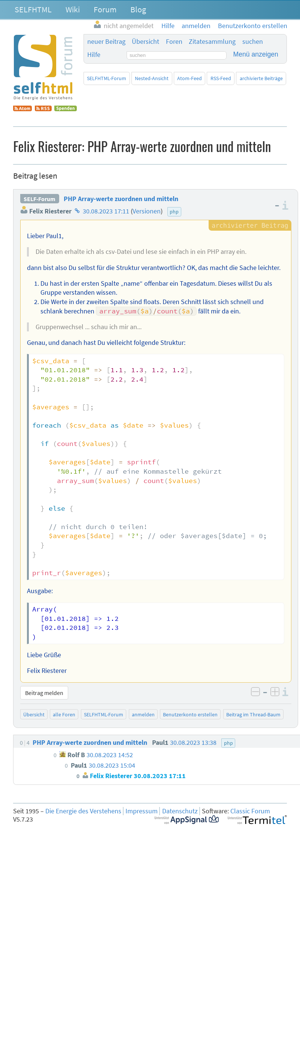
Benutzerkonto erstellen (190, 714)
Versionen (147, 211)
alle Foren (64, 714)
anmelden (143, 714)
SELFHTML (33, 9)
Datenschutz (180, 811)
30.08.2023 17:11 (106, 211)
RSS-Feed (220, 78)
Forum (105, 9)
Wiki (73, 9)
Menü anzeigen (255, 54)
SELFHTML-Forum (106, 78)
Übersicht (145, 41)
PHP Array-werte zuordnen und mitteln (121, 199)
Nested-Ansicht (152, 78)
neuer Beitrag (106, 41)
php (174, 211)
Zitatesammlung (212, 41)
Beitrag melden (44, 692)
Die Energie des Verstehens (83, 811)
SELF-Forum (39, 199)
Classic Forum (250, 811)
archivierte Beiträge (261, 78)
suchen (252, 41)
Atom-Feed (189, 78)
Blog (138, 9)
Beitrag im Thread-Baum (253, 714)
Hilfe (93, 55)
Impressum (141, 811)
